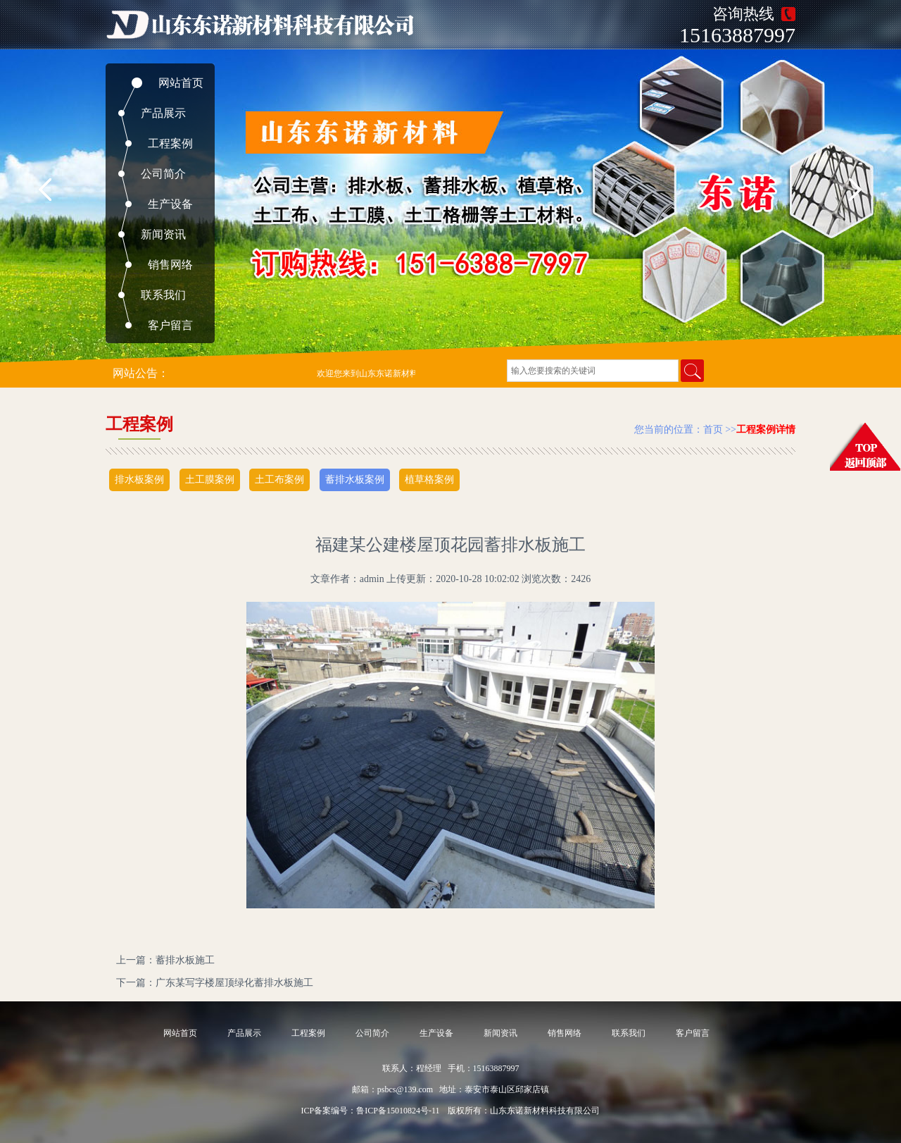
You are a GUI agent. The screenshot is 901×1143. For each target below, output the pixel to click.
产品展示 (163, 113)
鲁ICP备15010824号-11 (397, 1111)
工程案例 (170, 143)
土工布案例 (279, 479)
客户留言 (170, 325)
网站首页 (180, 83)
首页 (713, 429)
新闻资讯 (163, 234)
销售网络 (170, 265)
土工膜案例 (209, 479)
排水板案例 (139, 479)
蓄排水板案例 (354, 479)
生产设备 (170, 204)
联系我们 (163, 295)
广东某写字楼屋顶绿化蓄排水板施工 (234, 982)
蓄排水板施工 (185, 960)
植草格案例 (429, 479)
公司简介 (163, 174)
